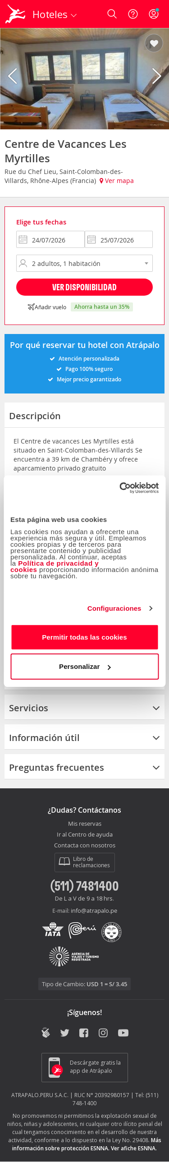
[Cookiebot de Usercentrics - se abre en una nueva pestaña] (120, 488)
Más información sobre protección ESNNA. (86, 1144)
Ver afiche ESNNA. (134, 1148)
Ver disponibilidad (84, 287)
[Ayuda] (133, 14)
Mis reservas (84, 824)
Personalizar (84, 666)
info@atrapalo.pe (94, 910)
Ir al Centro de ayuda (85, 834)
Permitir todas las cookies (84, 636)
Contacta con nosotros (84, 845)
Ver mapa (117, 180)
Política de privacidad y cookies (54, 566)
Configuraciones (114, 608)
